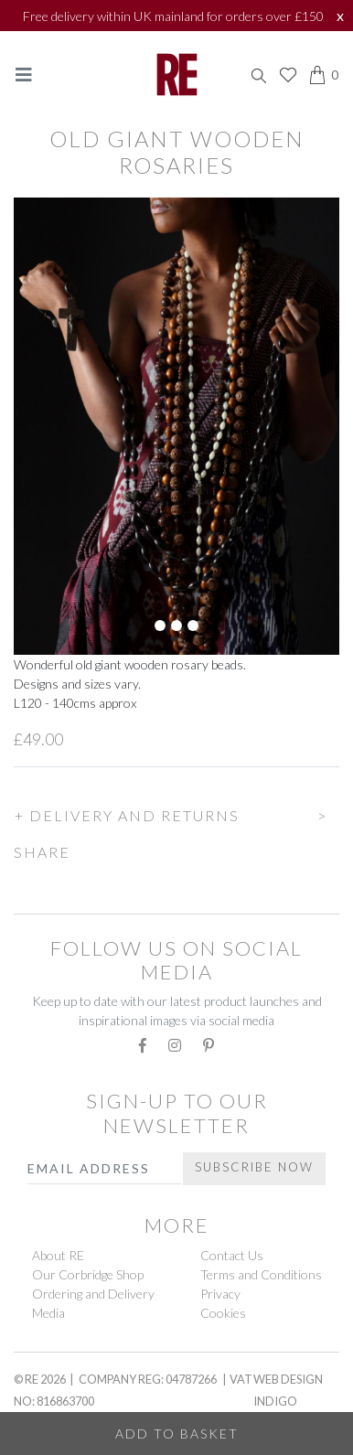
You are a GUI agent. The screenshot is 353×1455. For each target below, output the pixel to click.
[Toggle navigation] (24, 74)
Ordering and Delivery (93, 1293)
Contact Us (231, 1255)
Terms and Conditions (261, 1274)
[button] (176, 813)
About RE (58, 1255)
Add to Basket (177, 1433)
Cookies (223, 1313)
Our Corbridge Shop (88, 1274)
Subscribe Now (254, 1167)
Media (48, 1313)
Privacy (220, 1293)
